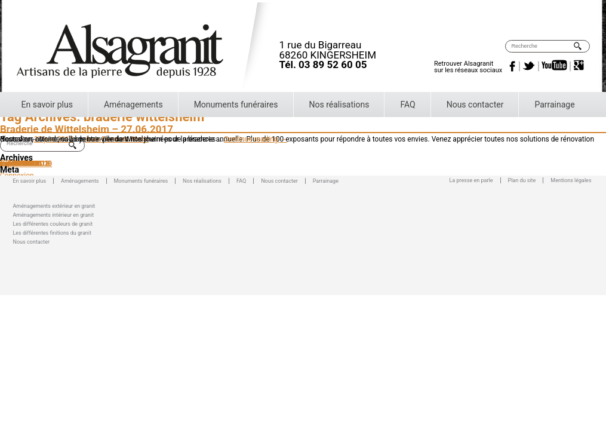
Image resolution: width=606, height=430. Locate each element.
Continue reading (255, 139)
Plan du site (522, 180)
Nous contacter (475, 104)
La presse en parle (471, 180)
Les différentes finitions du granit (52, 232)
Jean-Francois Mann (116, 139)
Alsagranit (148, 47)
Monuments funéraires (236, 104)
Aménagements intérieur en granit (53, 214)
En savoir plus (47, 104)
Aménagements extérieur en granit (54, 205)
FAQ (407, 104)
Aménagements (133, 104)
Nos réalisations (339, 104)
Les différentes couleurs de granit (53, 223)
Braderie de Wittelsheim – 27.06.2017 (86, 129)
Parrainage (554, 104)
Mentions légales (570, 180)
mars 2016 (17, 163)
